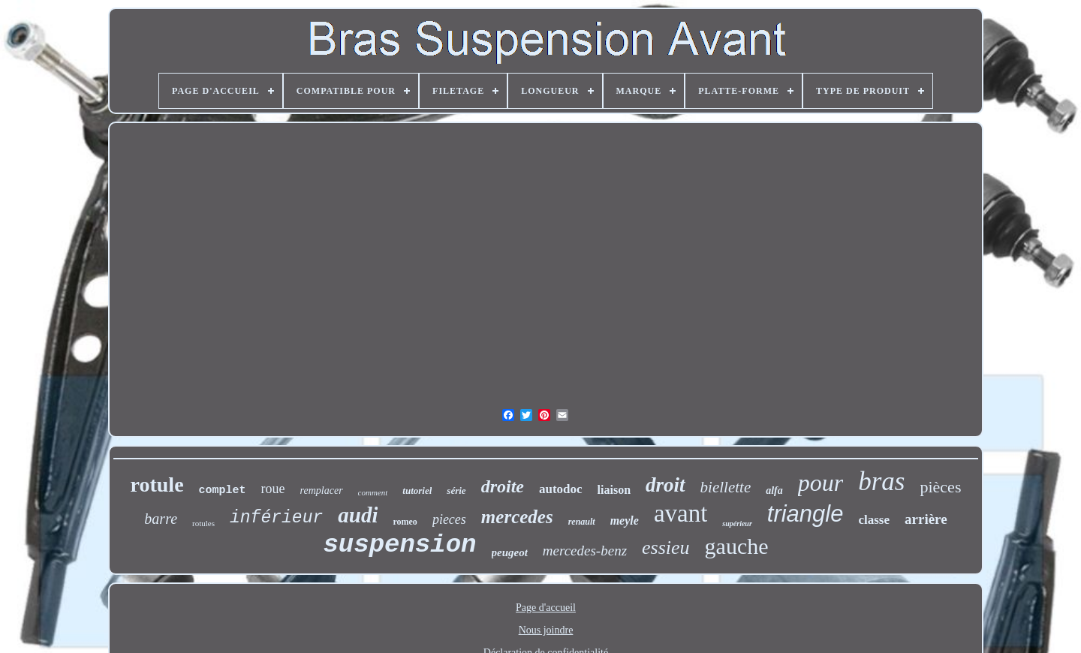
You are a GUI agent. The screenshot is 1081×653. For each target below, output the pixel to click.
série (456, 490)
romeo (405, 521)
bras (881, 481)
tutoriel (417, 490)
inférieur (276, 518)
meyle (624, 520)
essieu (666, 547)
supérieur (736, 523)
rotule (157, 484)
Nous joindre (546, 630)
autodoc (561, 489)
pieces (449, 519)
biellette (725, 487)
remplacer (321, 490)
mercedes (517, 517)
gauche (737, 546)
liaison (614, 489)
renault (581, 521)
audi (358, 515)
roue (273, 488)
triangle (805, 514)
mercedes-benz (585, 550)
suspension (399, 545)
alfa (774, 490)
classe (874, 520)
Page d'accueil (546, 607)
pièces (940, 486)
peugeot (510, 552)
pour (820, 482)
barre (160, 518)
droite (502, 486)
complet (222, 490)
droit (665, 485)
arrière (926, 519)
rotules (203, 523)
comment (373, 492)
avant (680, 513)
